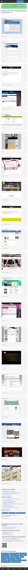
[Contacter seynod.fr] (27, 1)
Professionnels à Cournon (5, 555)
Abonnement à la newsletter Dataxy (10, 507)
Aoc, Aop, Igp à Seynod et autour (8, 500)
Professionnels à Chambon (13, 553)
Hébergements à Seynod (11, 491)
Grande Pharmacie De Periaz (6, 205)
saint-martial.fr (19, 558)
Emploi (14, 568)
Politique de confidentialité (6, 516)
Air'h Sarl (3, 41)
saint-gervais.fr (4, 558)
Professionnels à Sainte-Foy (12, 560)
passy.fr (25, 555)
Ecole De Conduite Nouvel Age (7, 157)
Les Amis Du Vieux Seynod (6, 277)
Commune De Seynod (5, 114)
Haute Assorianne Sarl (5, 253)
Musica (3, 350)
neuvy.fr (21, 555)
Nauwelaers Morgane (5, 374)
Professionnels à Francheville (14, 555)
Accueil (3, 568)
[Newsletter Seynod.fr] (25, 1)
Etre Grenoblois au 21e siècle (21, 560)
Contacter (9, 509)
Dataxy (10, 515)
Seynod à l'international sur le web (8, 506)
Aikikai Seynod (4, 18)
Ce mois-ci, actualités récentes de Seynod (9, 501)
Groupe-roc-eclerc (5, 229)
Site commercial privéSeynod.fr (20, 1)
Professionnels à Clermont (22, 553)
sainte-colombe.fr (4, 560)
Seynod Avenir (4, 422)
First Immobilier (4, 181)
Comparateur (8, 568)
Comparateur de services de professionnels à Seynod (11, 492)
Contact (25, 568)
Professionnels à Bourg (5, 553)
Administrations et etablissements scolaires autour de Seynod (13, 503)
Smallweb (3, 446)
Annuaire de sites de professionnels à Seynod (10, 493)
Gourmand (19, 568)
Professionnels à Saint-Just (11, 558)
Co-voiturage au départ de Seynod (8, 502)
